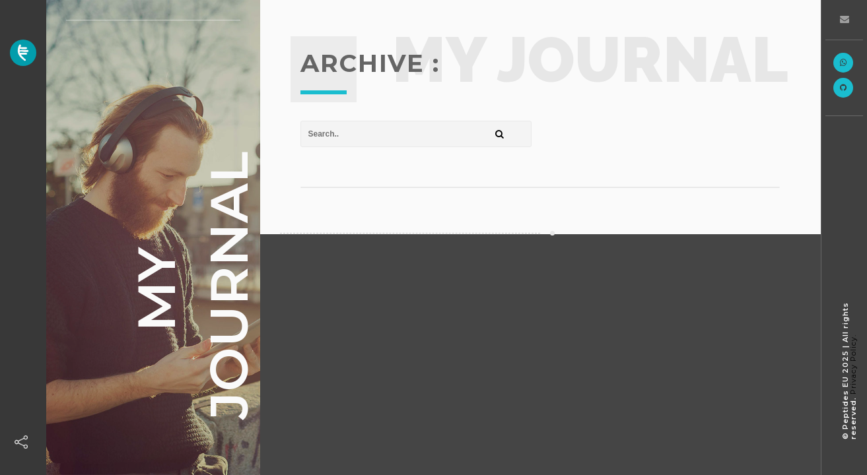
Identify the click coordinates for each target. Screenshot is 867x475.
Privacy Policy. (853, 364)
